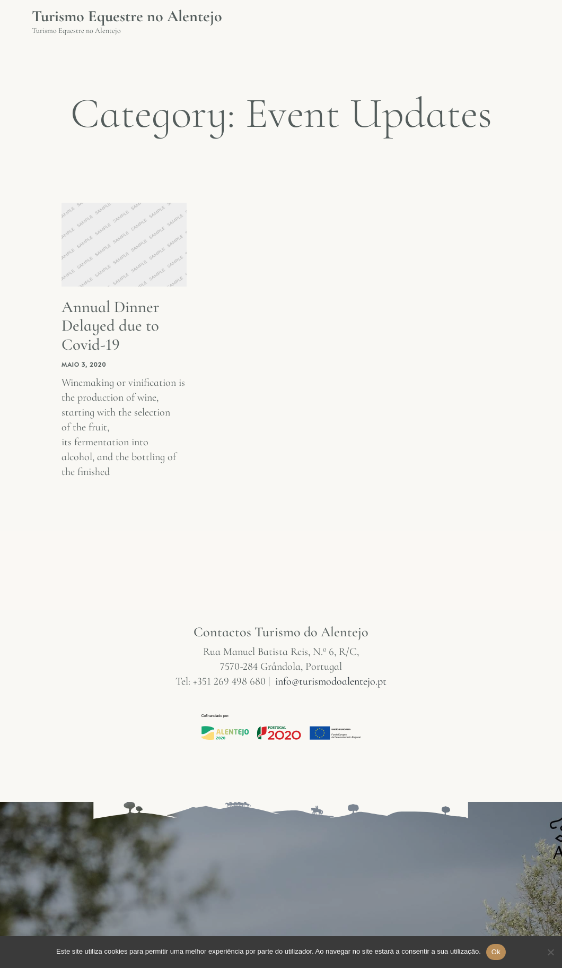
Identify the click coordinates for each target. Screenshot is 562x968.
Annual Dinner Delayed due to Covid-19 (113, 325)
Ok (495, 952)
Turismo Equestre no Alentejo (127, 16)
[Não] (550, 957)
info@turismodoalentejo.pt (331, 681)
